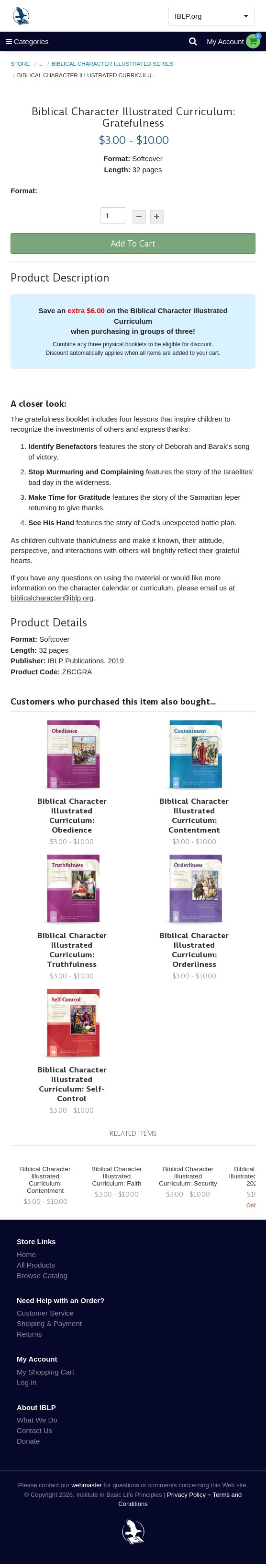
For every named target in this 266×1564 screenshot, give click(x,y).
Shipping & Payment (49, 1323)
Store (20, 63)
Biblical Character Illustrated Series (113, 63)
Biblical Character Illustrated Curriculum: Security (188, 1176)
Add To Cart (133, 243)
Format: (24, 191)
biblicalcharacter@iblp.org (52, 598)
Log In (27, 1382)
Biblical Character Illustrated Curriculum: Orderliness (194, 950)
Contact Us (34, 1430)
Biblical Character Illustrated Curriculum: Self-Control (72, 1084)
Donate (28, 1441)
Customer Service (45, 1313)
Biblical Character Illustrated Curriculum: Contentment (194, 815)
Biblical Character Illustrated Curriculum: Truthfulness (72, 950)
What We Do (37, 1420)
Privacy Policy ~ (190, 1494)
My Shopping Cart (45, 1372)
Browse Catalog (42, 1275)
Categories (24, 41)
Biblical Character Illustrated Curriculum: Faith (116, 1176)
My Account (225, 41)
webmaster (86, 1485)
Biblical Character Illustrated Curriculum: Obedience (72, 815)
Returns (29, 1334)
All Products (36, 1265)
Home (26, 1254)
